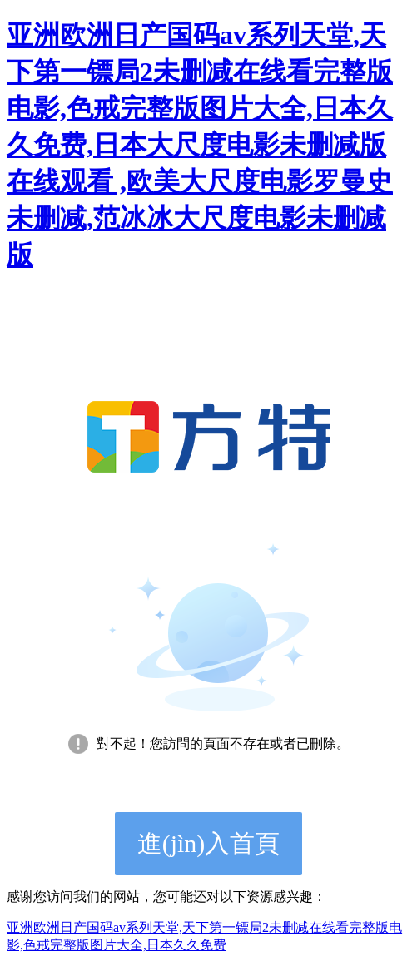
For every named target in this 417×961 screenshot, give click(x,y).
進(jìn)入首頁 (208, 843)
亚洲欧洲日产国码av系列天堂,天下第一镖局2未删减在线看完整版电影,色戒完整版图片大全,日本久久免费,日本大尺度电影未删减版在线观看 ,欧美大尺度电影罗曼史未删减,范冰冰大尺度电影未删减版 (200, 145)
